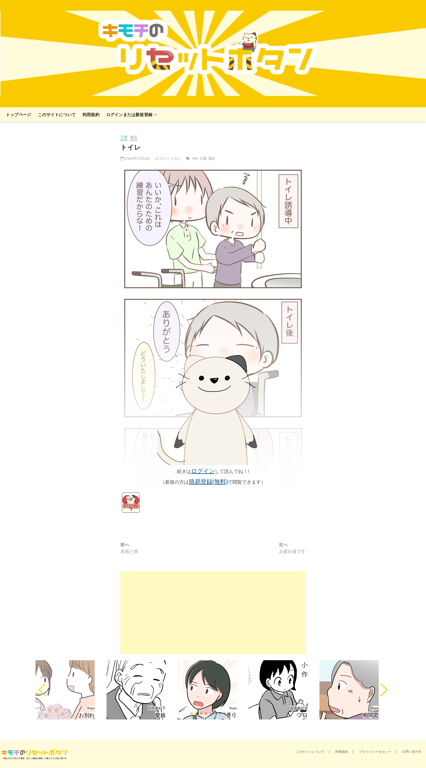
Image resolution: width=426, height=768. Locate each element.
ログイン (203, 470)
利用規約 (91, 114)
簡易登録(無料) (208, 481)
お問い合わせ (412, 751)
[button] (42, 689)
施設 (133, 137)
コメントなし (168, 158)
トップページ (18, 114)
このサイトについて (57, 114)
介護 (124, 137)
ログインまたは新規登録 (129, 114)
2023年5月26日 (135, 158)
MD (195, 158)
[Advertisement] (213, 612)
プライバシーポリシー (375, 751)
